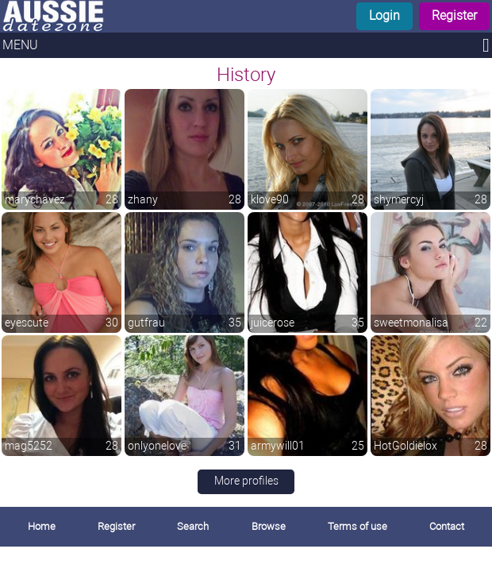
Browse (269, 526)
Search (193, 526)
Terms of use (357, 526)
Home (42, 526)
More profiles (246, 481)
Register (454, 15)
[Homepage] (124, 16)
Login (384, 15)
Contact (446, 526)
